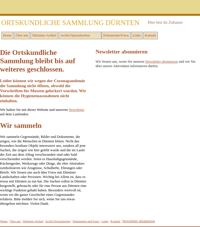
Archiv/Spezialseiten (75, 35)
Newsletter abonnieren (161, 61)
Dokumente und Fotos (85, 221)
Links (137, 35)
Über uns (22, 35)
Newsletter (76, 110)
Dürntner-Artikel (44, 35)
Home (7, 35)
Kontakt (150, 35)
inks (104, 221)
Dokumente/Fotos (116, 35)
